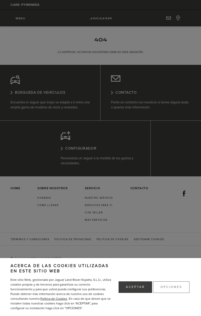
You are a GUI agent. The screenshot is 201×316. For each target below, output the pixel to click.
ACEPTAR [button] (135, 287)
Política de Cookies (53, 299)
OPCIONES (171, 287)
